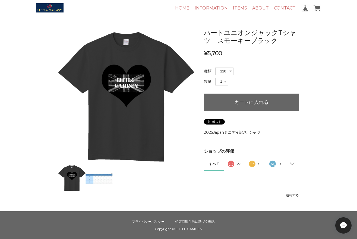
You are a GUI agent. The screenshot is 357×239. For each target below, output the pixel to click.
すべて (214, 164)
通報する (292, 195)
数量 (207, 81)
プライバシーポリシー (148, 221)
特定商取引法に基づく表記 (194, 221)
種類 (207, 71)
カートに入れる (251, 102)
